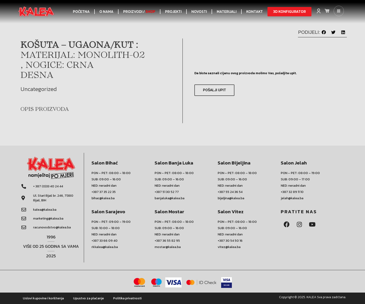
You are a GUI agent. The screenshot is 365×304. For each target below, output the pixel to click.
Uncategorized (38, 89)
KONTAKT (254, 11)
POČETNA (81, 11)
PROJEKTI (173, 11)
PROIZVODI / (139, 11)
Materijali (227, 11)
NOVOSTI (199, 11)
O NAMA (106, 11)
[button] (289, 11)
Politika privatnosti (127, 298)
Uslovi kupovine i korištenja (43, 298)
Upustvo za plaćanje (88, 298)
